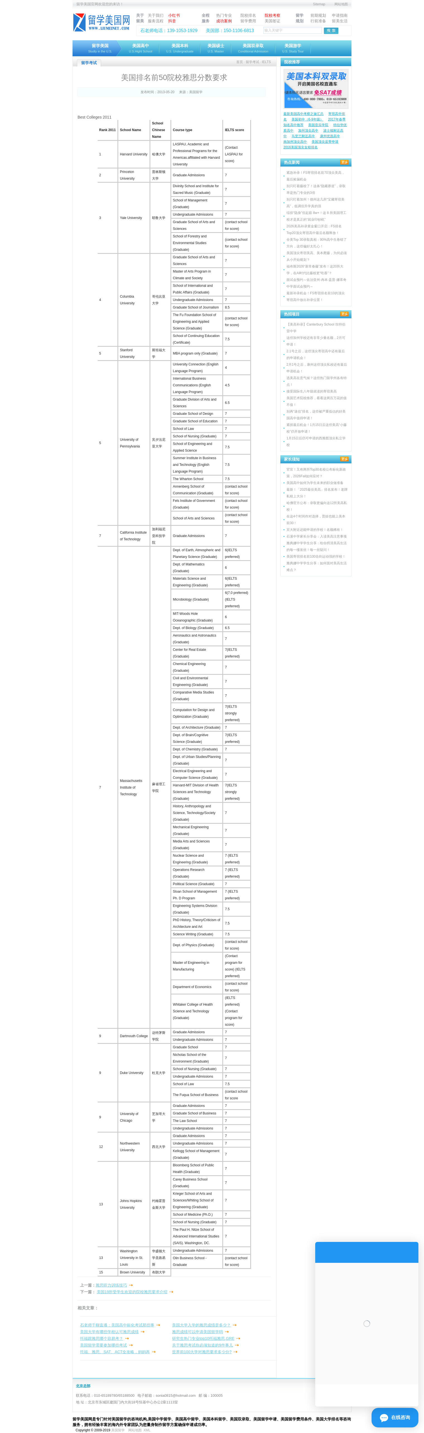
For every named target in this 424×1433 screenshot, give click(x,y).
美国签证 (272, 21)
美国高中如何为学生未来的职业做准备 (314, 483)
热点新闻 (292, 162)
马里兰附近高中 (303, 136)
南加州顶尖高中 (295, 142)
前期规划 (318, 15)
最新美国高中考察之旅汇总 (303, 114)
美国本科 (180, 48)
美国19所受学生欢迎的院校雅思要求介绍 (132, 1292)
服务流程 (155, 21)
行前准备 (318, 21)
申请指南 (340, 15)
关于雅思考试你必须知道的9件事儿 (202, 1345)
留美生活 (340, 21)
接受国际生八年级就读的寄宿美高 (311, 391)
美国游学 (293, 48)
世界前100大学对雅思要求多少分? (202, 1352)
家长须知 (292, 459)
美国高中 (140, 48)
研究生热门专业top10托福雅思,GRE (203, 1338)
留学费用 (248, 21)
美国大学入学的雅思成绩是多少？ (201, 1325)
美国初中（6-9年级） (307, 119)
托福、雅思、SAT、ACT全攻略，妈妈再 (115, 1352)
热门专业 (224, 15)
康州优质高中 (330, 136)
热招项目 (292, 314)
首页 (239, 62)
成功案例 (224, 21)
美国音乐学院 (318, 125)
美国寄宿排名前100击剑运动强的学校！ (316, 556)
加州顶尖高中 (308, 131)
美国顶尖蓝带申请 (325, 142)
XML (147, 1430)
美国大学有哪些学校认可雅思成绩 (109, 1332)
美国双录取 (253, 48)
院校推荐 (292, 62)
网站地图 (341, 4)
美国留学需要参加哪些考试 (103, 1345)
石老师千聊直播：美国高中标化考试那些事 (117, 1325)
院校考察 (272, 15)
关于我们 (155, 15)
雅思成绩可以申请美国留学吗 (197, 1332)
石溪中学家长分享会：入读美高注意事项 (316, 536)
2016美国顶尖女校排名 (300, 147)
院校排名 (248, 15)
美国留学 (196, 92)
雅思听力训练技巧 (111, 1285)
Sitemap (319, 4)
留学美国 (100, 48)
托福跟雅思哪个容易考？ (101, 1338)
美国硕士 (216, 48)
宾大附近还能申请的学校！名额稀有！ (314, 530)
